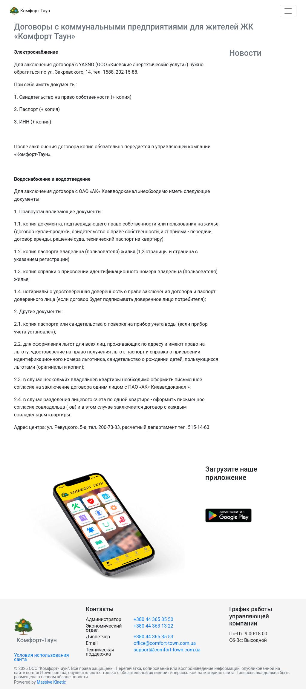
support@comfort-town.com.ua (167, 650)
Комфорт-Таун (30, 11)
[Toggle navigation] (288, 11)
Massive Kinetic (51, 682)
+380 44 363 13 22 (153, 626)
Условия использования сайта (41, 657)
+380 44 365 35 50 (153, 619)
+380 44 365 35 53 (153, 636)
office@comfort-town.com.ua (165, 643)
